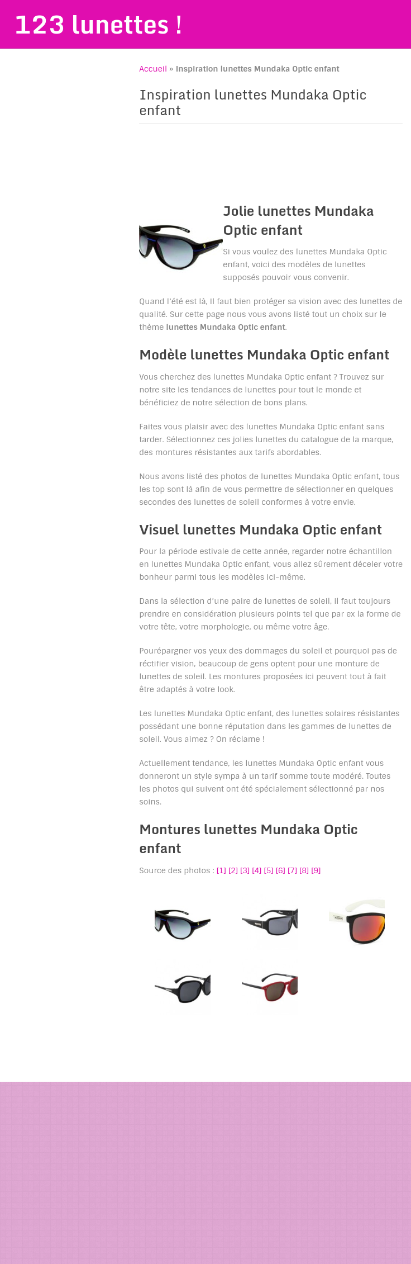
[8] (304, 870)
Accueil (153, 69)
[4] (256, 870)
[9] (316, 870)
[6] (280, 870)
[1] (221, 870)
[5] (268, 870)
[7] (292, 870)
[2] (233, 870)
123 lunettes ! (98, 24)
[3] (245, 870)
